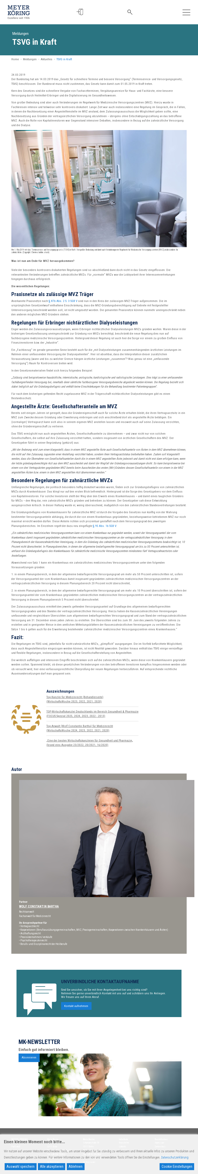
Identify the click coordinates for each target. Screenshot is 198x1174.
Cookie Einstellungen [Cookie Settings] (177, 1166)
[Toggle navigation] (186, 12)
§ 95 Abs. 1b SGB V (104, 526)
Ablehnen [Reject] (75, 1166)
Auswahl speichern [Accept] (20, 1166)
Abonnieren (29, 1070)
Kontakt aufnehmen (76, 1018)
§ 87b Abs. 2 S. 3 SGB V (63, 301)
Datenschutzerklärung (174, 1157)
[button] (80, 12)
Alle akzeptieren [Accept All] (51, 1166)
